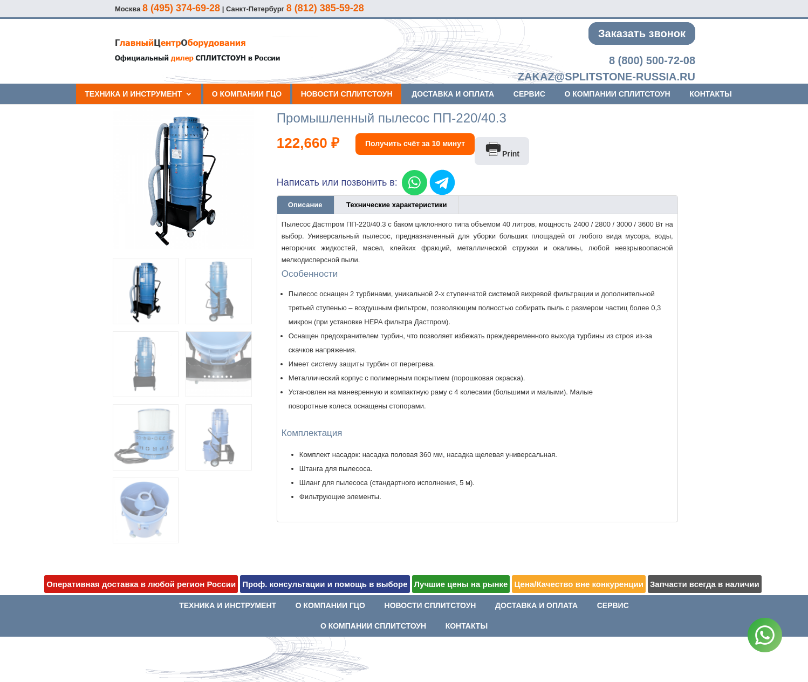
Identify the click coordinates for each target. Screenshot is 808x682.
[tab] (305, 205)
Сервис (529, 94)
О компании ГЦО (247, 94)
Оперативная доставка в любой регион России (141, 584)
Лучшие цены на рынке (461, 584)
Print (501, 149)
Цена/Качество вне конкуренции (578, 584)
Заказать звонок (642, 33)
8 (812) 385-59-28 (325, 8)
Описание (305, 205)
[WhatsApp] (765, 637)
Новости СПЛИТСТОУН (347, 94)
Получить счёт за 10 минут (415, 143)
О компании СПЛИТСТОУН (617, 94)
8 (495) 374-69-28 (181, 8)
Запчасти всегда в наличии (704, 584)
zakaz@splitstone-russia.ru (606, 77)
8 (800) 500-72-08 (652, 60)
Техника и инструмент (133, 94)
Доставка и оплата (453, 94)
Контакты (710, 94)
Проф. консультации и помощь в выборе (324, 584)
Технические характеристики (396, 205)
